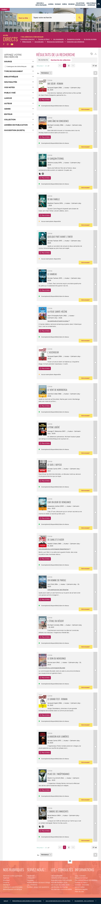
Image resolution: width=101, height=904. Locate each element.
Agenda (6, 878)
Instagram (31, 878)
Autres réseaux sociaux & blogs (38, 882)
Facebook (31, 876)
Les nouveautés (56, 876)
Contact (82, 876)
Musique (6, 880)
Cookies (78, 885)
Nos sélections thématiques (61, 880)
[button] (98, 4)
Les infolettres (32, 885)
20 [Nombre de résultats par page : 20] (94, 65)
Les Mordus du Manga (59, 887)
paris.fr (6, 901)
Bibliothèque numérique (12, 889)
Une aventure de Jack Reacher (58, 589)
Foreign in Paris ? (81, 882)
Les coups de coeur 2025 (60, 885)
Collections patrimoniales (12, 887)
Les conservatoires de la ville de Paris (58, 901)
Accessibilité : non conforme (84, 901)
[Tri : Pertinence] (46, 73)
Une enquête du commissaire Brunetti (52, 668)
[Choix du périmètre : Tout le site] (24, 17)
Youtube (30, 880)
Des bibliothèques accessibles (86, 880)
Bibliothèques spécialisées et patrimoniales (26, 901)
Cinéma (6, 882)
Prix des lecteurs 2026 (59, 882)
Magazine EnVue (81, 878)
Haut (70, 861)
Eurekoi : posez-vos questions (38, 887)
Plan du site (79, 891)
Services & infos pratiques (12, 876)
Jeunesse (6, 885)
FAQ (76, 876)
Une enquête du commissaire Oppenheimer (54, 549)
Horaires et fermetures (59, 878)
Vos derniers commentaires (61, 889)
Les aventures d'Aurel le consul (58, 321)
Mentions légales (81, 889)
